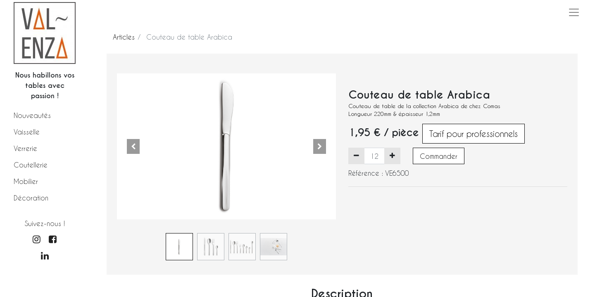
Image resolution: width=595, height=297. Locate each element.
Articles (124, 37)
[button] (133, 146)
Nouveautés (32, 115)
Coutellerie (31, 165)
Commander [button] (438, 156)
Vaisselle (27, 132)
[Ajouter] (392, 156)
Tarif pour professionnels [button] (473, 134)
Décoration (31, 198)
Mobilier (26, 181)
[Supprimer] (356, 156)
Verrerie (25, 148)
